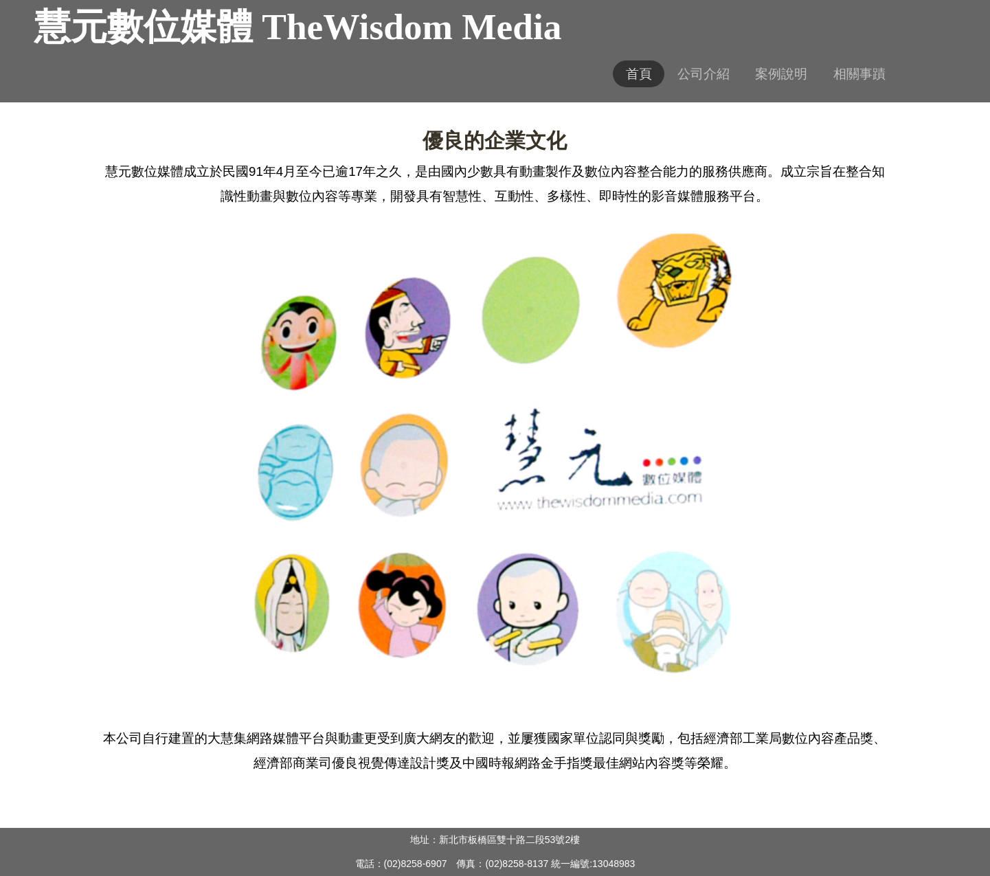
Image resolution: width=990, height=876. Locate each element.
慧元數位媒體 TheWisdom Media (297, 26)
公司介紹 (703, 74)
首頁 (639, 74)
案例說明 (781, 74)
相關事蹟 (859, 74)
